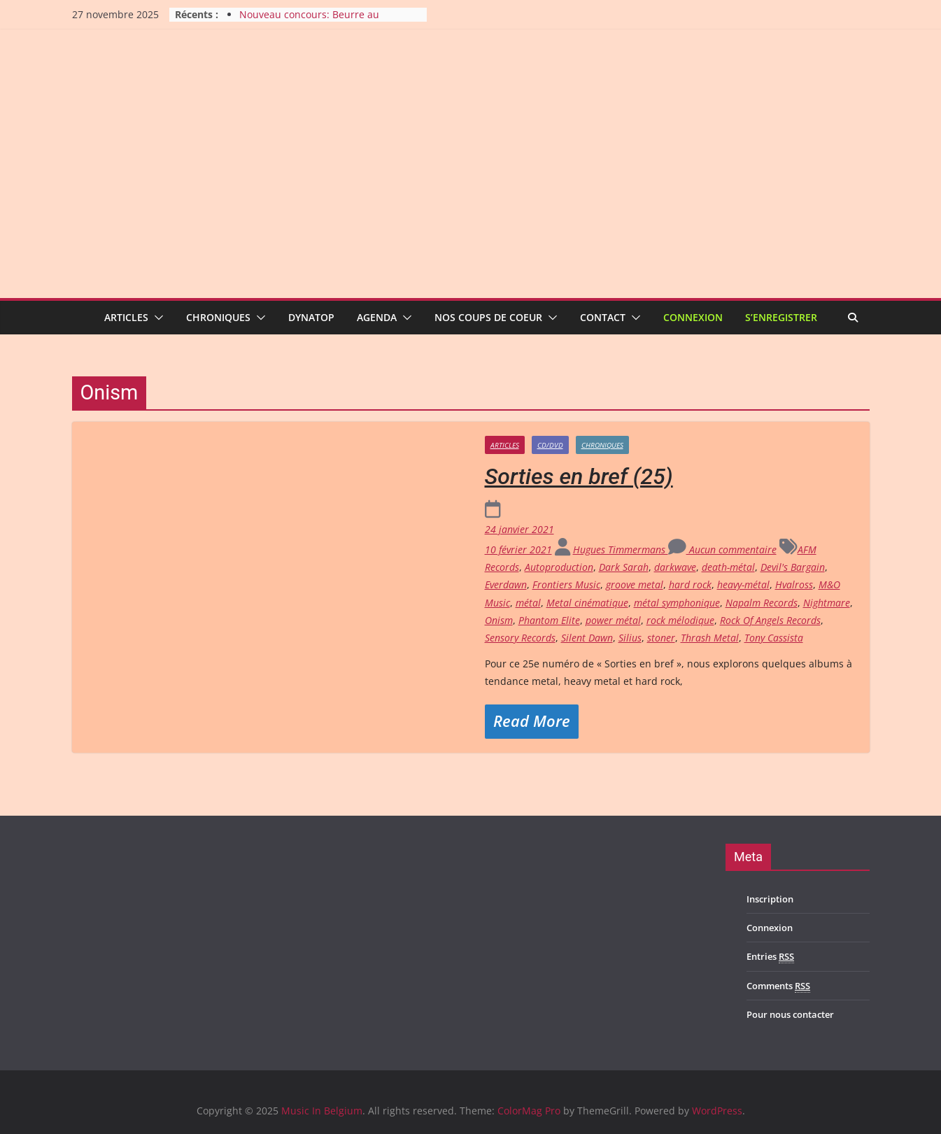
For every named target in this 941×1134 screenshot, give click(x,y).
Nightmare (826, 602)
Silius (630, 637)
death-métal (728, 567)
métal (528, 602)
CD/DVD (550, 445)
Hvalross (794, 584)
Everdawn (506, 584)
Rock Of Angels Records (770, 620)
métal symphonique (677, 602)
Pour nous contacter (790, 1014)
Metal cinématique (587, 602)
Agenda (377, 317)
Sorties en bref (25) (579, 476)
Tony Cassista (773, 637)
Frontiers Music (566, 584)
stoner (661, 637)
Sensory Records (520, 637)
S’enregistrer (781, 317)
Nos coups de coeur (488, 317)
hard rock (690, 584)
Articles (126, 317)
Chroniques (218, 317)
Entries (770, 956)
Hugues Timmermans (620, 549)
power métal (613, 620)
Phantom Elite (549, 620)
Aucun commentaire (722, 549)
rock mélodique (680, 620)
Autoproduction (559, 567)
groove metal (634, 584)
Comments (778, 986)
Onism (499, 620)
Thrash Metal (710, 637)
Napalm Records (762, 602)
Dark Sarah (624, 567)
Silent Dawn (587, 637)
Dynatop (311, 317)
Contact (602, 317)
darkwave (675, 567)
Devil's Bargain (792, 567)
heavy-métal (743, 584)
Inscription (770, 899)
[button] (156, 317)
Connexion (693, 317)
